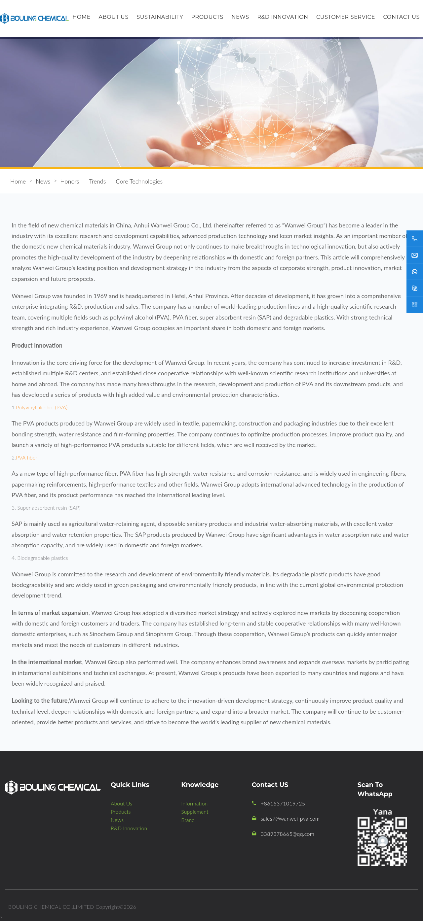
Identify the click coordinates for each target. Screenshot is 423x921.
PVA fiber (26, 457)
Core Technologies (139, 181)
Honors (69, 181)
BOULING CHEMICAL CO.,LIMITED (51, 907)
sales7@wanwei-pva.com (290, 818)
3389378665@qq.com (287, 834)
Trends (97, 181)
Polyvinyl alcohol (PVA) (41, 407)
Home (18, 181)
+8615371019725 (283, 803)
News (43, 181)
